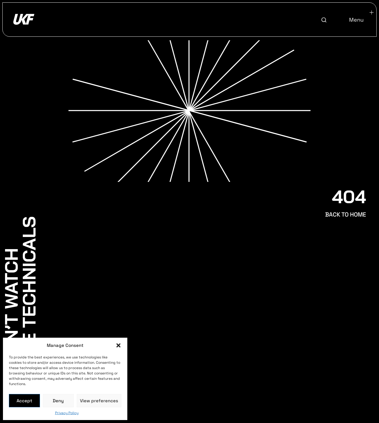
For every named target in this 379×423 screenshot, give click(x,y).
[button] (118, 345)
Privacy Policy (66, 413)
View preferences (99, 400)
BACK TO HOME (345, 214)
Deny (58, 400)
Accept (24, 400)
